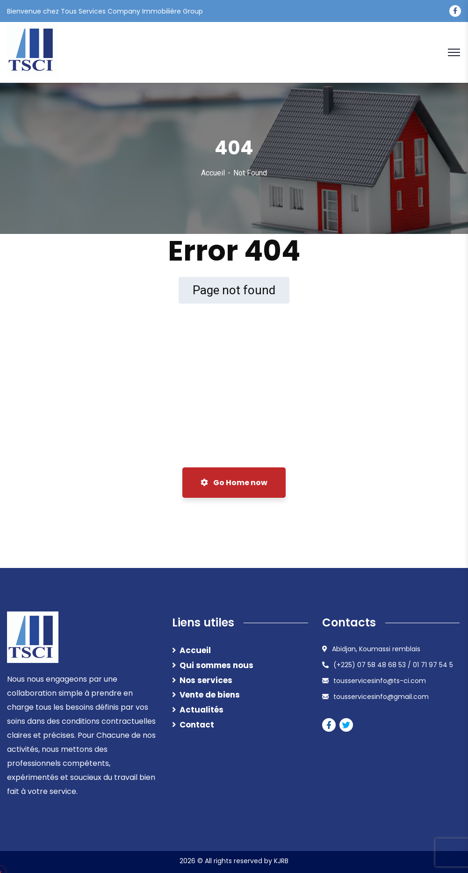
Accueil (213, 172)
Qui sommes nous (216, 665)
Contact (197, 724)
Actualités (201, 709)
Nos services (206, 680)
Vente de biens (210, 694)
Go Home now (234, 482)
